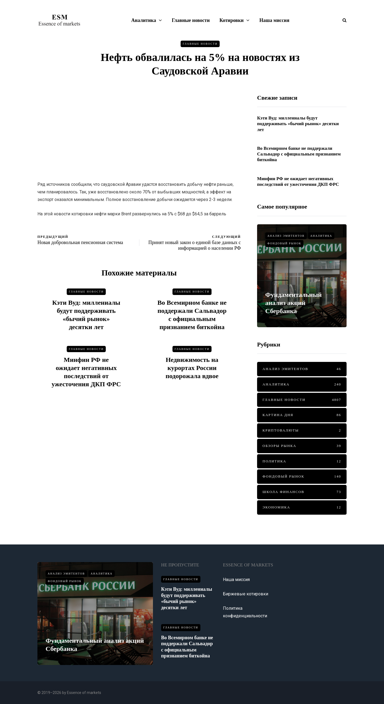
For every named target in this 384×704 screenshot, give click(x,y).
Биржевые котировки (245, 593)
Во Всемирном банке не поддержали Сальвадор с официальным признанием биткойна (299, 154)
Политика (302, 461)
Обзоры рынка (302, 446)
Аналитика (143, 20)
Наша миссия (274, 20)
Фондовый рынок (284, 243)
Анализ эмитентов (286, 235)
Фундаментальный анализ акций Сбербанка (293, 302)
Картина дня (302, 415)
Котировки (231, 20)
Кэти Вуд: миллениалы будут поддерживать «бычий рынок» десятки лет (298, 123)
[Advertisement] (139, 132)
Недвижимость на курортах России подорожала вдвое (191, 370)
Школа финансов (302, 492)
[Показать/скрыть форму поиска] (342, 20)
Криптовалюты (302, 430)
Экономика (302, 507)
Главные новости (191, 20)
